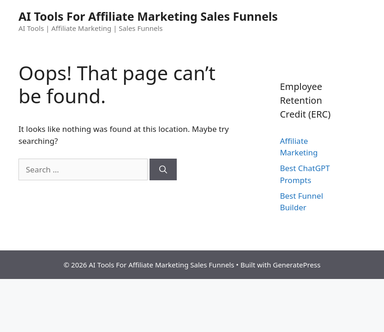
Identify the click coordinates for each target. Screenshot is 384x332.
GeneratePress (296, 264)
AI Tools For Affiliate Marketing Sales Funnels (148, 16)
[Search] (163, 170)
